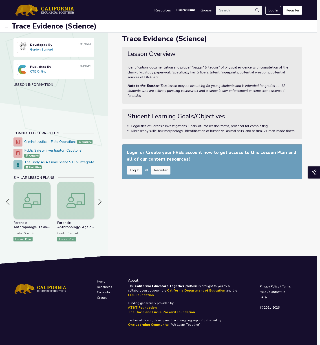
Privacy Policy (269, 286)
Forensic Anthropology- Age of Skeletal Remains (75, 227)
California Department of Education (196, 290)
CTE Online (38, 71)
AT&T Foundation (142, 307)
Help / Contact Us (272, 292)
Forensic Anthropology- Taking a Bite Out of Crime (31, 227)
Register (292, 10)
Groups (206, 10)
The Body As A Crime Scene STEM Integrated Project (66, 162)
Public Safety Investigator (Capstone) (53, 150)
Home (101, 281)
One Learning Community (148, 325)
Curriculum (185, 10)
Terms (286, 286)
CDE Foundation (141, 295)
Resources (162, 10)
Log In (273, 10)
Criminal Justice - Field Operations (50, 141)
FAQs (263, 297)
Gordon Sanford (41, 49)
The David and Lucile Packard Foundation (161, 312)
